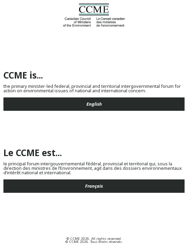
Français (94, 186)
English (94, 104)
